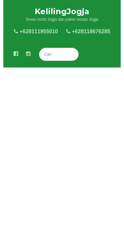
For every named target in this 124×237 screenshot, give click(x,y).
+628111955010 (36, 31)
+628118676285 (88, 31)
